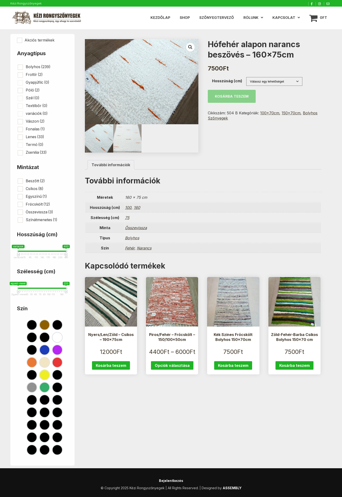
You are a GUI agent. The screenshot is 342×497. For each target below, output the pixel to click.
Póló (33, 90)
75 (127, 217)
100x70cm (269, 113)
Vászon (35, 121)
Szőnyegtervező (216, 17)
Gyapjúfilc (37, 82)
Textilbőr (36, 105)
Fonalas (35, 129)
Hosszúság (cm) (227, 81)
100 (128, 207)
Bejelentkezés (171, 481)
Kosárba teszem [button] (111, 365)
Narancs (144, 248)
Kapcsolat (283, 17)
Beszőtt (35, 180)
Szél (32, 97)
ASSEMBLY (232, 488)
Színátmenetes (41, 219)
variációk (37, 113)
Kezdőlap (160, 17)
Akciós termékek (39, 40)
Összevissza (136, 228)
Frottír (34, 74)
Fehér (129, 248)
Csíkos (34, 188)
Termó (34, 144)
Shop (185, 17)
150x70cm (291, 113)
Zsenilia (36, 152)
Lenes (35, 136)
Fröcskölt (38, 204)
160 (137, 207)
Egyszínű (36, 196)
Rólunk (251, 17)
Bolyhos (132, 238)
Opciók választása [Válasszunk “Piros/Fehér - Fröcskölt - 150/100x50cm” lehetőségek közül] (172, 365)
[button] (190, 47)
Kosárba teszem (232, 96)
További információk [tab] (111, 165)
